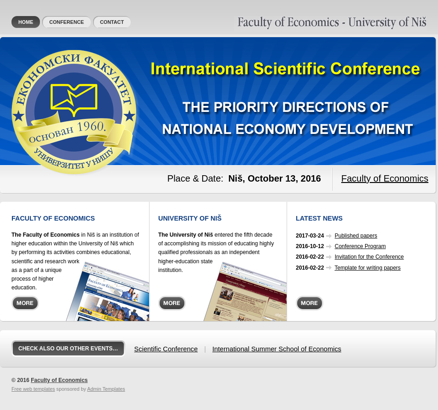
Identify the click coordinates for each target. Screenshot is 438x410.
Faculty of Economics (384, 178)
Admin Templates (106, 389)
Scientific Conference (166, 349)
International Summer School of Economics (276, 349)
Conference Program (360, 246)
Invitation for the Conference (369, 257)
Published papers (356, 236)
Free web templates (33, 389)
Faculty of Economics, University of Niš (281, 20)
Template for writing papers (368, 268)
